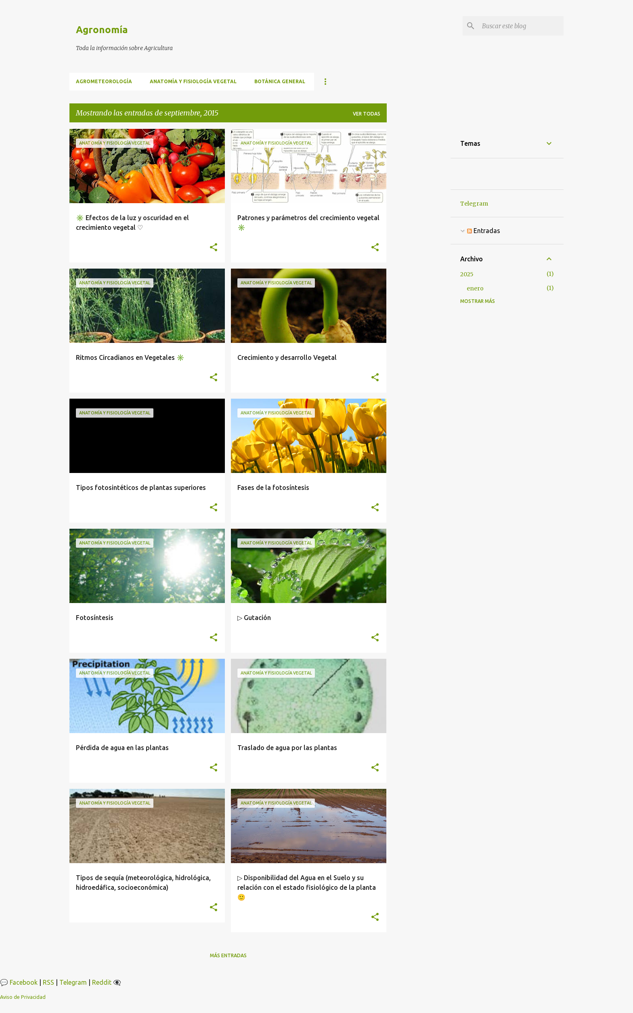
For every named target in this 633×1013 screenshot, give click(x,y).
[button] (213, 247)
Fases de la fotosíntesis (273, 487)
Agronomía (102, 29)
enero (475, 288)
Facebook (24, 982)
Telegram (474, 203)
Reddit (101, 982)
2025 (467, 274)
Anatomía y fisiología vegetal (193, 81)
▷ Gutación (254, 617)
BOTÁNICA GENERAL (279, 81)
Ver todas (366, 113)
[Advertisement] (418, 250)
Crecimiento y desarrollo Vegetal (287, 357)
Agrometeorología (104, 81)
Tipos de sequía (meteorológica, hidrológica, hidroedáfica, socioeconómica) (143, 882)
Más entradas (228, 955)
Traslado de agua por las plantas (287, 747)
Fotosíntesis (94, 617)
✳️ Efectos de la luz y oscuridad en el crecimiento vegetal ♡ (132, 222)
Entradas (483, 230)
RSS (48, 982)
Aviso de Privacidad (23, 997)
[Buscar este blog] (521, 26)
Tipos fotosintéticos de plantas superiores (141, 487)
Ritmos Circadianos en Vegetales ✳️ (130, 357)
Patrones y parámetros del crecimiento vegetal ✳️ (308, 222)
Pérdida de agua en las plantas (122, 747)
